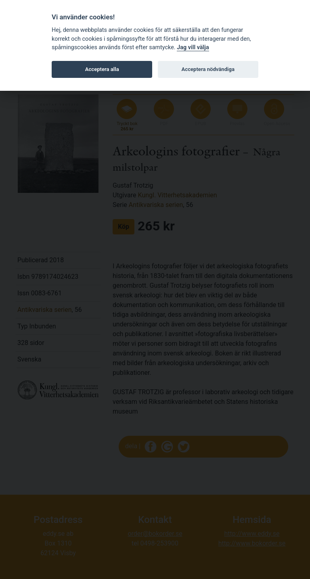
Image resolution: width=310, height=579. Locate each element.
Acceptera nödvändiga (208, 69)
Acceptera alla (102, 69)
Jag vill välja (193, 47)
